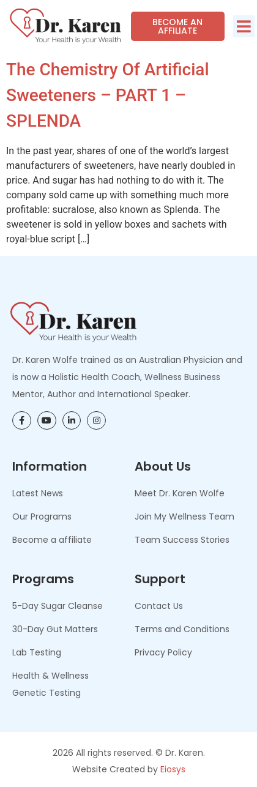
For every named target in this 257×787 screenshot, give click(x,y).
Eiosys (172, 769)
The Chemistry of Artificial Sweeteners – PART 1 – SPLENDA (107, 95)
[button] (244, 26)
